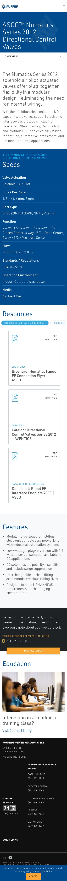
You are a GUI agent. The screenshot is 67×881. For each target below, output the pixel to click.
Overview (11, 56)
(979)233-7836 (36, 813)
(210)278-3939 (36, 825)
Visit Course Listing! (17, 730)
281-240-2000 (14, 641)
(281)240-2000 (18, 756)
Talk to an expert (33, 650)
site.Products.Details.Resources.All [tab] (25, 323)
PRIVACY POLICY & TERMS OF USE (20, 862)
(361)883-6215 (36, 778)
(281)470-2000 (36, 802)
